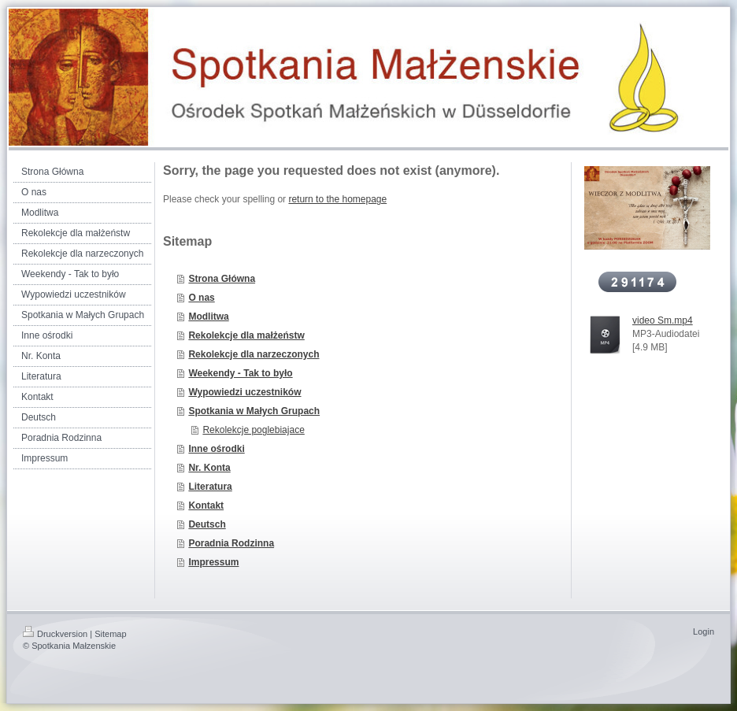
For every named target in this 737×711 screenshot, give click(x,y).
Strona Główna (221, 278)
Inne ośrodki (216, 448)
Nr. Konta (209, 467)
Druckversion (55, 634)
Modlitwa (208, 316)
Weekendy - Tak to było (240, 373)
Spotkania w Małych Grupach (254, 411)
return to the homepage (337, 199)
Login (703, 631)
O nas (201, 297)
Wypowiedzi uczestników (244, 392)
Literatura (209, 486)
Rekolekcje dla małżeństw (246, 335)
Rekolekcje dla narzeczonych (253, 354)
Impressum (213, 562)
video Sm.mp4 (662, 320)
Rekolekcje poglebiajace (253, 429)
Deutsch (206, 524)
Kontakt (206, 505)
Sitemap (110, 634)
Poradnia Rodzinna (231, 543)
